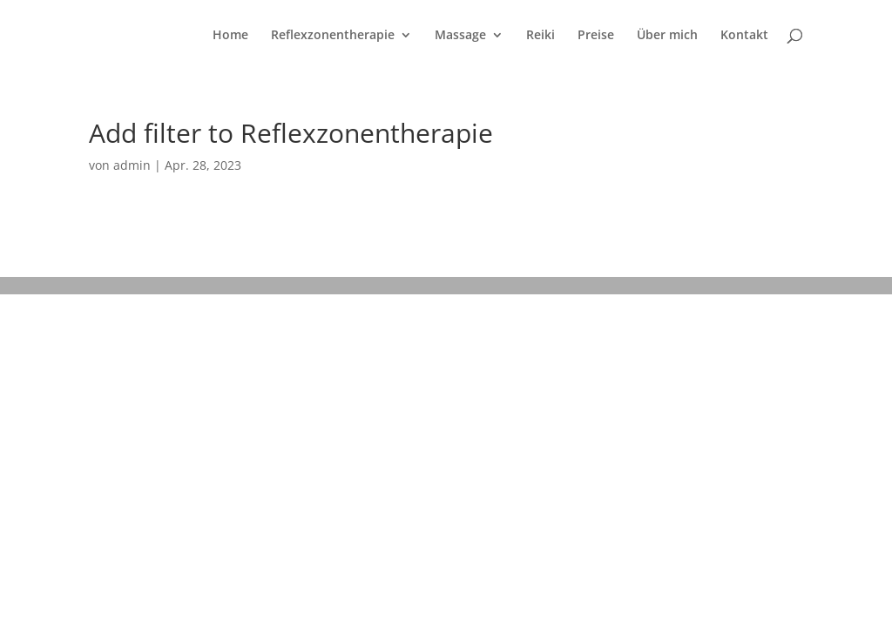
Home (230, 36)
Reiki (540, 36)
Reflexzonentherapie (333, 36)
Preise (596, 36)
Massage (460, 36)
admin (132, 165)
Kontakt (744, 36)
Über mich (667, 36)
